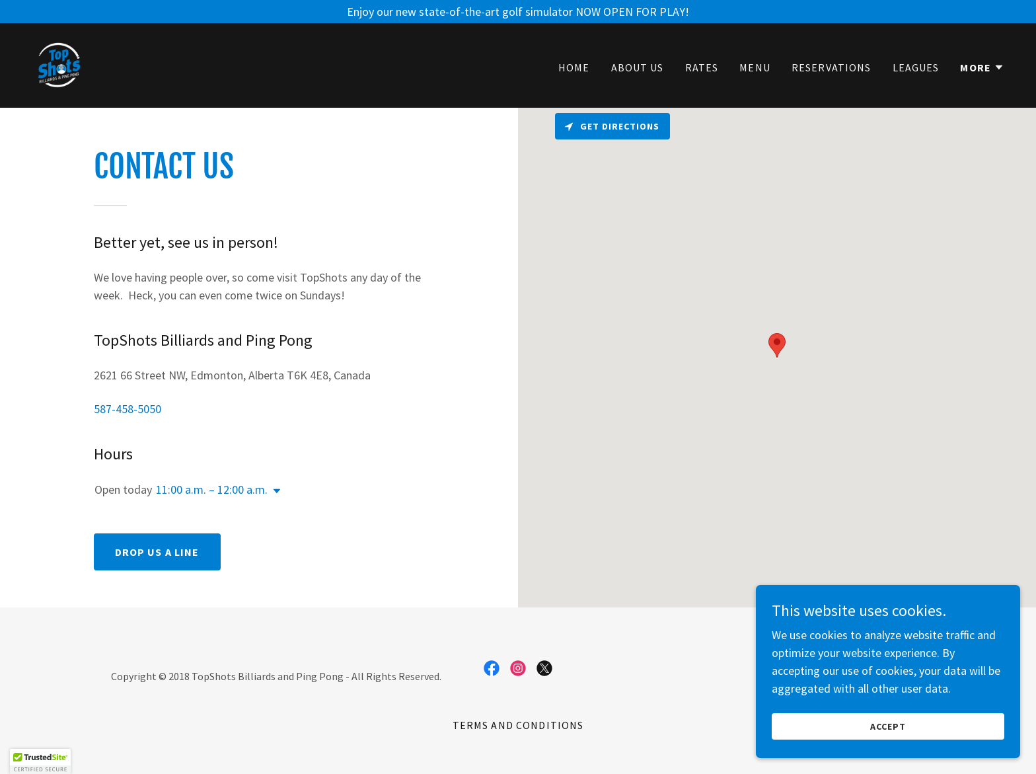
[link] (58, 63)
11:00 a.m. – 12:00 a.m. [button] (212, 489)
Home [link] (574, 67)
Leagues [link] (916, 67)
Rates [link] (702, 67)
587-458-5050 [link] (127, 408)
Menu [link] (754, 67)
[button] (982, 67)
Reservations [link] (831, 67)
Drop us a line (157, 552)
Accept (888, 726)
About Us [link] (637, 67)
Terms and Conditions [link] (518, 725)
